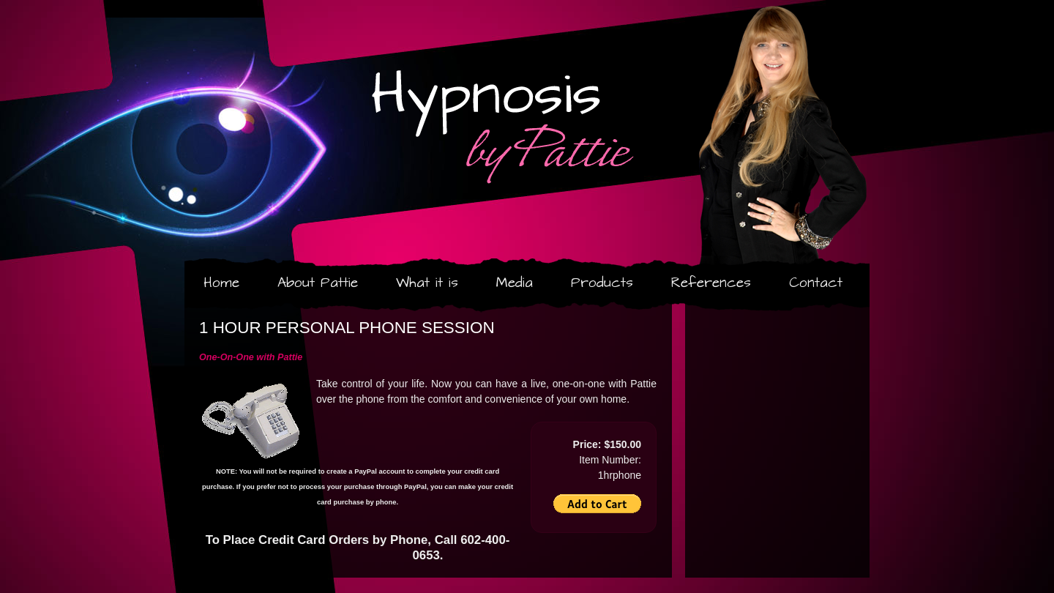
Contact (815, 283)
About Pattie (317, 283)
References (711, 283)
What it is (427, 283)
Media (514, 283)
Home (221, 283)
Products (602, 283)
